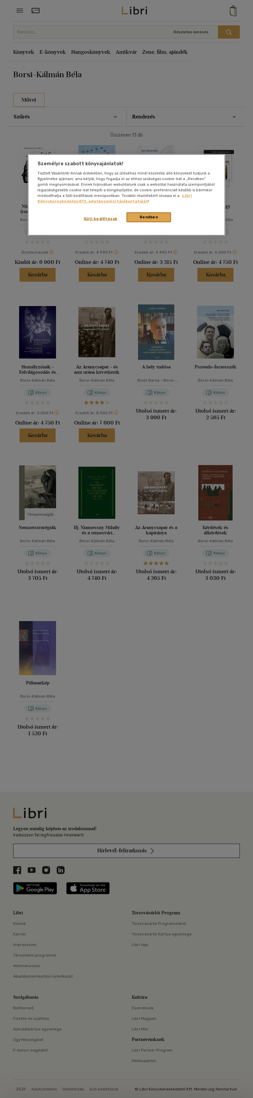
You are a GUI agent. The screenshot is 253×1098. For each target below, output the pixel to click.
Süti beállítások (101, 218)
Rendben (149, 217)
